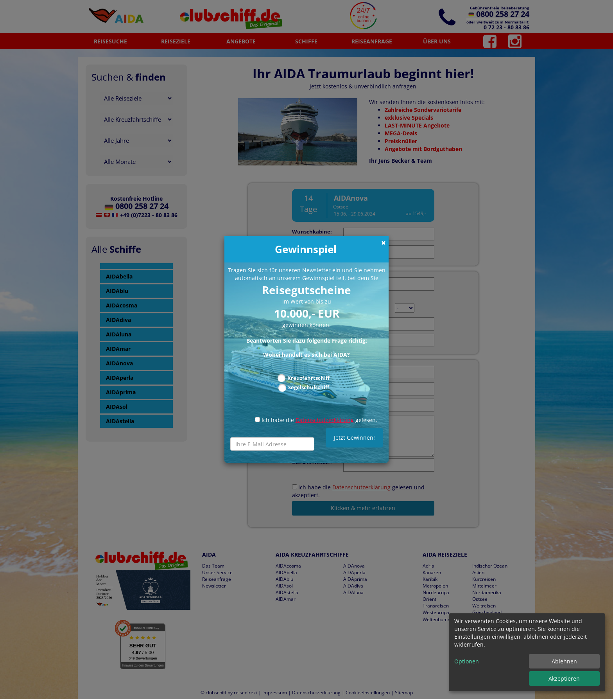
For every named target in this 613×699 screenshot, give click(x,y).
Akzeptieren (564, 678)
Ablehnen (564, 661)
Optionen (466, 661)
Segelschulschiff (308, 387)
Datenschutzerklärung (325, 420)
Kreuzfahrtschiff (308, 377)
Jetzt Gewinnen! (354, 437)
